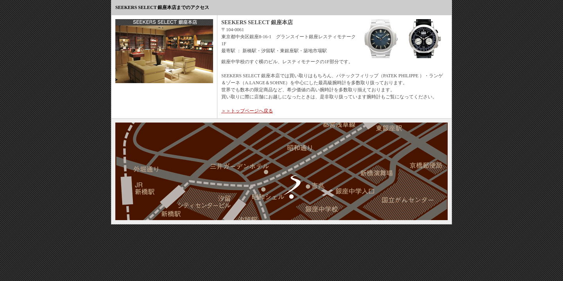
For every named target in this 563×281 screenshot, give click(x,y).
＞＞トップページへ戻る (247, 111)
